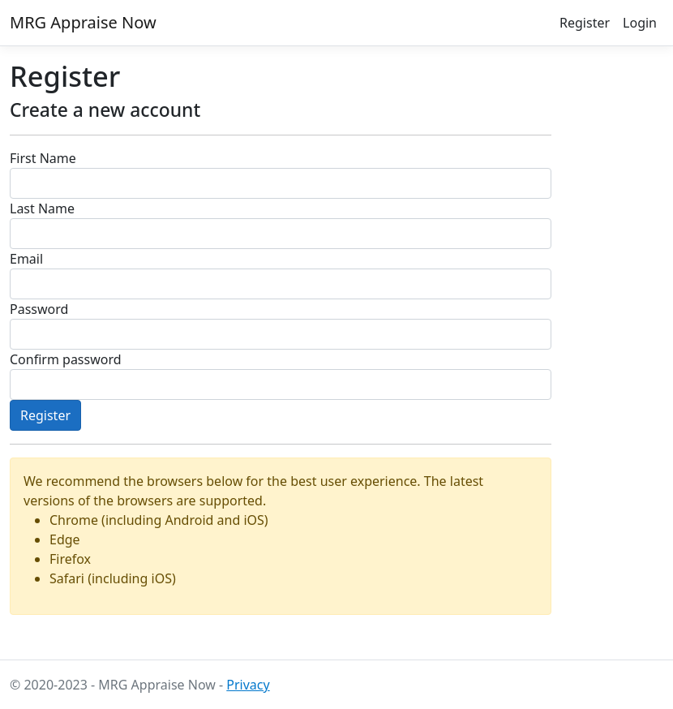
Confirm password (66, 359)
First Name (43, 158)
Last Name (42, 208)
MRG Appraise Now (83, 22)
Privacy (247, 685)
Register (584, 23)
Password (39, 309)
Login (640, 23)
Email (26, 259)
